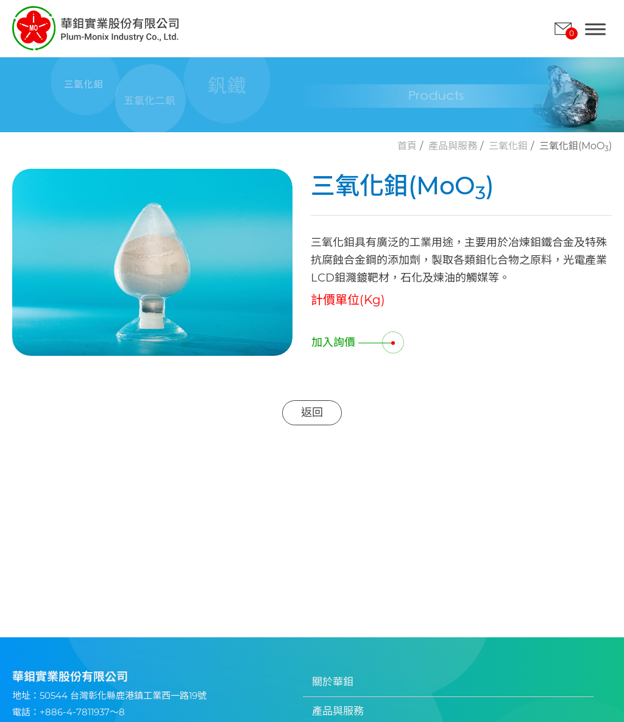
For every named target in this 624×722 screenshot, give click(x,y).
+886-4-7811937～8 (82, 712)
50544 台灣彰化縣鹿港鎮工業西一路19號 (123, 695)
